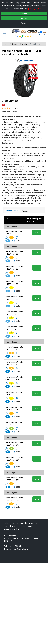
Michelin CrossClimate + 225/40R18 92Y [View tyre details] (14, 499)
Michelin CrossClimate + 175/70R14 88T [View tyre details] (14, 297)
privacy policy (34, 8)
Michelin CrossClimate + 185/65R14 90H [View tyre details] (14, 328)
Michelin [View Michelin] (23, 44)
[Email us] (18, 549)
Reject (24, 18)
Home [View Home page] (6, 44)
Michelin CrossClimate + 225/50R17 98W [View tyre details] (14, 478)
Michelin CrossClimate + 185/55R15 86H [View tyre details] (14, 378)
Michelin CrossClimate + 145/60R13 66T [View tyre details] (14, 232)
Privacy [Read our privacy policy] (37, 523)
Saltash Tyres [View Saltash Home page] (9, 523)
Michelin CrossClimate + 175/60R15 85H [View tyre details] (14, 363)
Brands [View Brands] (14, 44)
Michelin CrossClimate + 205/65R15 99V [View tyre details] (14, 423)
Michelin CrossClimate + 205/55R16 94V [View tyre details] (14, 443)
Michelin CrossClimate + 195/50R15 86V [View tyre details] (14, 408)
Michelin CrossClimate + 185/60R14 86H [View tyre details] (14, 313)
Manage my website (12, 529)
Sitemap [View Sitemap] (14, 526)
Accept (24, 13)
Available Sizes (12, 211)
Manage (24, 23)
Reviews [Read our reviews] (29, 523)
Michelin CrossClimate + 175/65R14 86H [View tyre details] (14, 282)
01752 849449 (19, 546)
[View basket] (39, 33)
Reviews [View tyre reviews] (25, 211)
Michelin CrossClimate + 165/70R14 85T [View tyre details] (14, 267)
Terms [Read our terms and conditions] (6, 526)
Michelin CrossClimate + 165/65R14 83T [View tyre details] (14, 252)
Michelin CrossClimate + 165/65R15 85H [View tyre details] (14, 348)
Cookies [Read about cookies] (23, 526)
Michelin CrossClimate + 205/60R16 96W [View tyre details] (14, 458)
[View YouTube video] (3, 105)
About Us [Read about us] (20, 523)
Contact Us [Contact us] (32, 526)
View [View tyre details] (37, 232)
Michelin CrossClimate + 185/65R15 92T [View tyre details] (14, 393)
